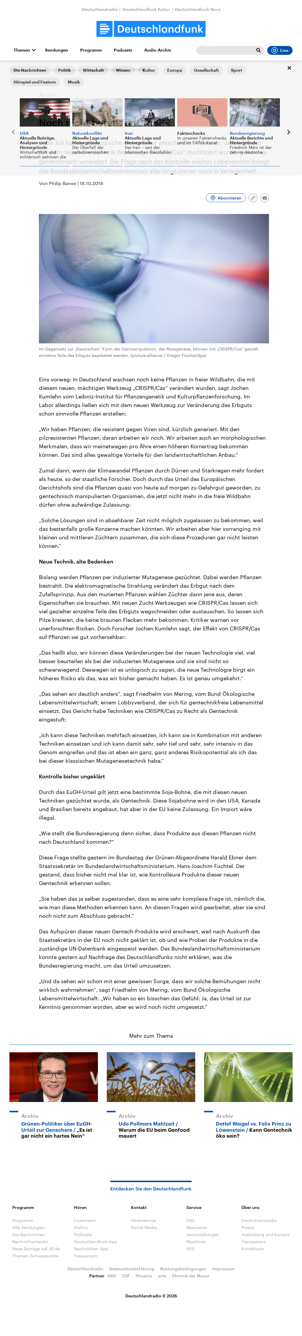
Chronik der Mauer (191, 1275)
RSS (190, 1248)
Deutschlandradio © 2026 (151, 1295)
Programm (91, 50)
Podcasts (123, 50)
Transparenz (254, 1241)
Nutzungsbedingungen (183, 1268)
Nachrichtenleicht (30, 1241)
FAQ (190, 1220)
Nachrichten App (91, 1248)
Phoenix (144, 1275)
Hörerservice (143, 1220)
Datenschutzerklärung (131, 1268)
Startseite (18, 69)
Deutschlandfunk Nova (198, 9)
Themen (22, 50)
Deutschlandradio (100, 9)
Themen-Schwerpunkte (35, 1255)
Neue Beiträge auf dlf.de (36, 1248)
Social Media (144, 1227)
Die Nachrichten (28, 1234)
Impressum (223, 1268)
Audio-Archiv (157, 50)
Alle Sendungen (28, 1227)
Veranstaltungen (202, 1234)
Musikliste (196, 1241)
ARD (111, 1275)
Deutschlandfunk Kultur (146, 9)
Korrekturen (253, 1248)
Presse (248, 1227)
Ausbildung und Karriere (266, 1234)
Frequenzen (85, 1255)
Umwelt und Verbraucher (57, 69)
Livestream (85, 1220)
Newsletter (196, 1227)
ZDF (126, 1275)
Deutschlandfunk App (95, 1241)
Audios (81, 1227)
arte (162, 1275)
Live (279, 50)
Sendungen (56, 50)
